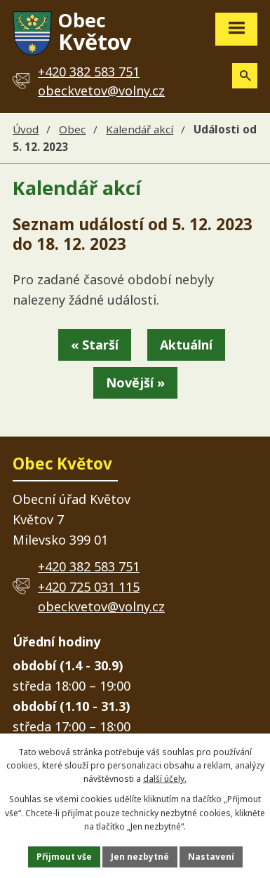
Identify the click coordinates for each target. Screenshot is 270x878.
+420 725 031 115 (89, 586)
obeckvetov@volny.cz (101, 90)
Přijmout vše (64, 857)
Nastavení (211, 857)
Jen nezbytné (140, 857)
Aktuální (186, 344)
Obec (72, 129)
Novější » (135, 382)
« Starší (95, 344)
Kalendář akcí (139, 129)
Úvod (26, 129)
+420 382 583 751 (89, 566)
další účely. (165, 779)
